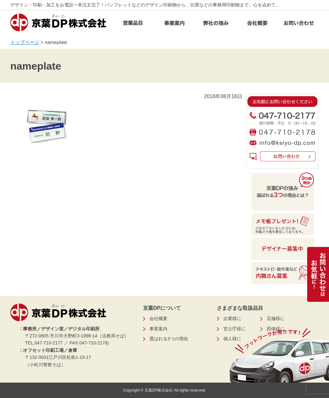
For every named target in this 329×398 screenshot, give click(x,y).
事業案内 (174, 24)
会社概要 (257, 24)
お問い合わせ (299, 24)
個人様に (232, 338)
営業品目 (133, 24)
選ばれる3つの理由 (168, 338)
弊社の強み (216, 24)
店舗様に (276, 318)
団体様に (276, 328)
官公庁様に (234, 328)
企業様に (232, 318)
